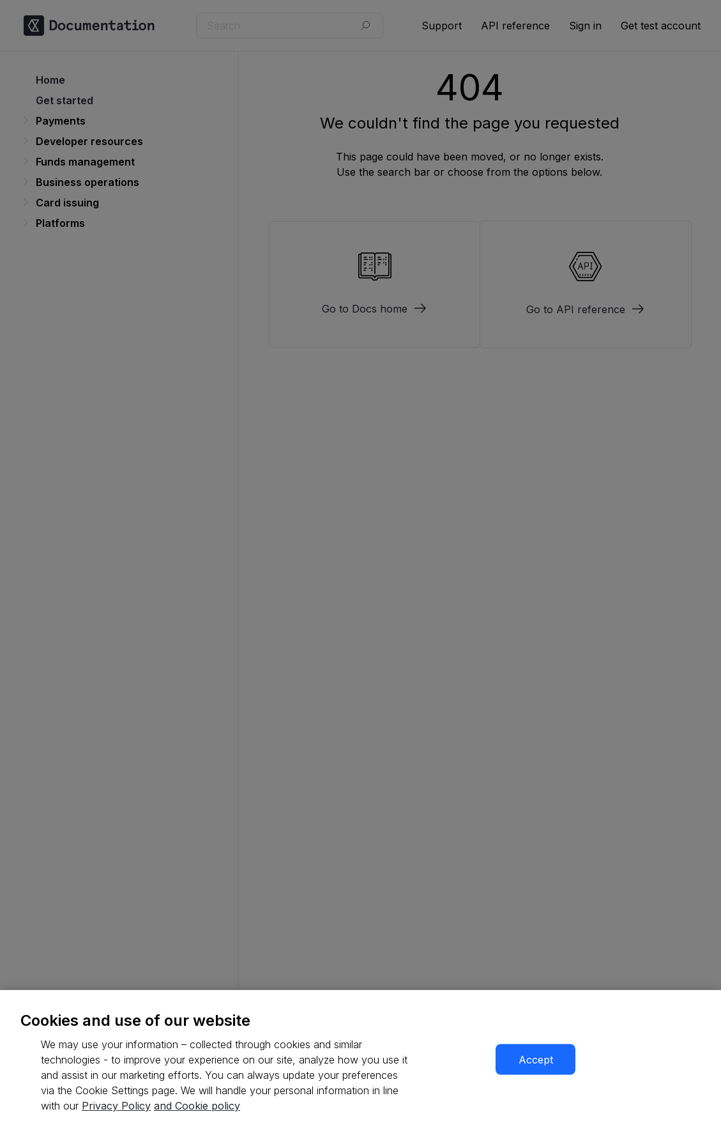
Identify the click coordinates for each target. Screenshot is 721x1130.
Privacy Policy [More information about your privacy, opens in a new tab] (116, 1105)
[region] (360, 1060)
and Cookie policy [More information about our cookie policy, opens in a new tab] (197, 1105)
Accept (536, 1059)
